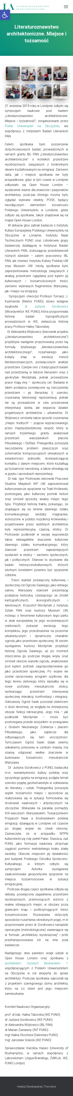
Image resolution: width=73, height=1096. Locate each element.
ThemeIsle (49, 1086)
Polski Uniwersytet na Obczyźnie (32, 126)
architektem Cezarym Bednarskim (35, 963)
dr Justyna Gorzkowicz (46, 306)
